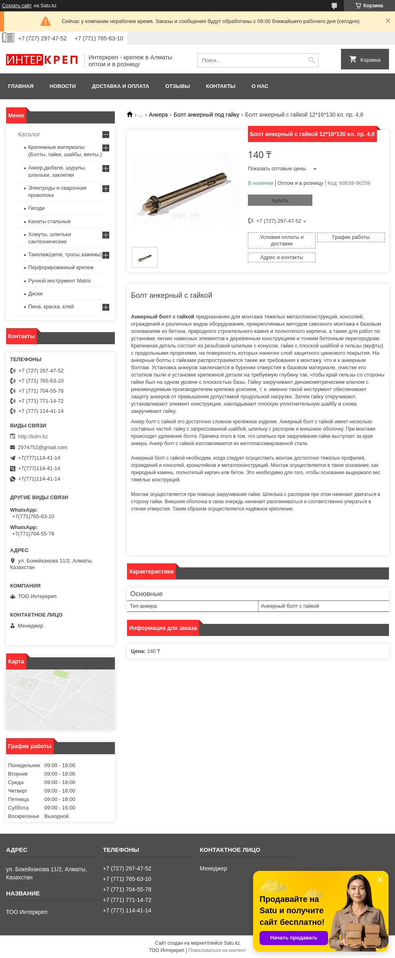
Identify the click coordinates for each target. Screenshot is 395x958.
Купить (280, 200)
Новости (63, 86)
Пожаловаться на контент (217, 950)
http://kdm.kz (33, 436)
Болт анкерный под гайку (206, 114)
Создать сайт (17, 5)
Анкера (158, 114)
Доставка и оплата (120, 86)
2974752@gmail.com (42, 447)
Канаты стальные (49, 221)
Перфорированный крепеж (61, 267)
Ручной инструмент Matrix (59, 281)
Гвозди (36, 208)
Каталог (29, 134)
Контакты (220, 86)
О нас (260, 86)
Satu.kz (232, 943)
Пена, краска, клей (51, 306)
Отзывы (177, 86)
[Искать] (311, 60)
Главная (20, 86)
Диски (35, 294)
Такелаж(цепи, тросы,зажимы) (65, 254)
